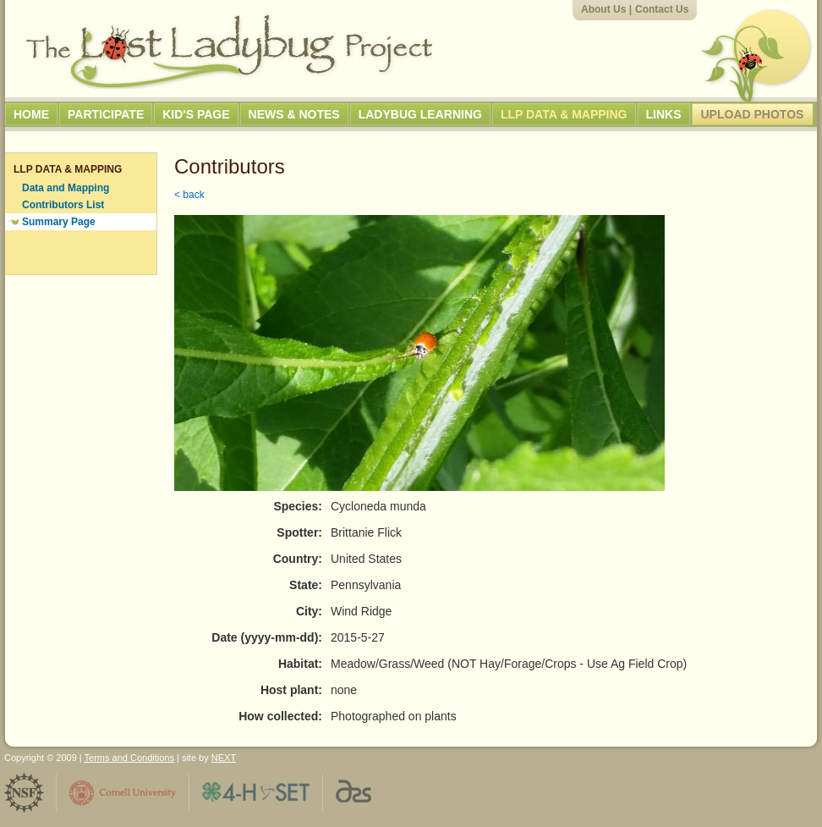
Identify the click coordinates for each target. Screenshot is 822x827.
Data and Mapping (65, 188)
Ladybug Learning (420, 114)
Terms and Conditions (129, 758)
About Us (603, 9)
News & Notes (294, 114)
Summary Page (59, 222)
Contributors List (63, 205)
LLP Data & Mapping (564, 114)
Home (31, 114)
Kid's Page (195, 114)
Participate (106, 114)
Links (664, 114)
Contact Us (661, 9)
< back (189, 195)
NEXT (223, 758)
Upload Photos (752, 114)
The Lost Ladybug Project (229, 51)
